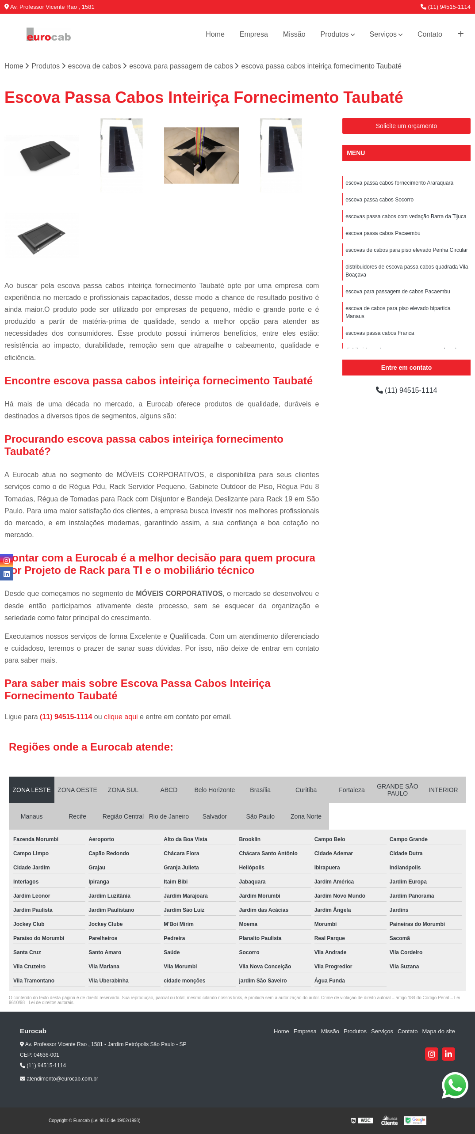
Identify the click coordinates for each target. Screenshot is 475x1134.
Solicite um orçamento (406, 125)
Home (215, 34)
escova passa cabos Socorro (379, 200)
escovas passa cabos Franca (379, 333)
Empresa (254, 34)
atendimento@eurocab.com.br (59, 1079)
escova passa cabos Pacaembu (382, 233)
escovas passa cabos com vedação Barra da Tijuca (405, 216)
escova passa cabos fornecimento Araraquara (399, 183)
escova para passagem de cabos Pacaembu (397, 291)
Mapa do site (438, 1031)
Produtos (335, 34)
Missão (294, 34)
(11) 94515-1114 (446, 7)
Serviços (383, 34)
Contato (430, 34)
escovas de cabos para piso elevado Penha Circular (406, 250)
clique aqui (121, 717)
